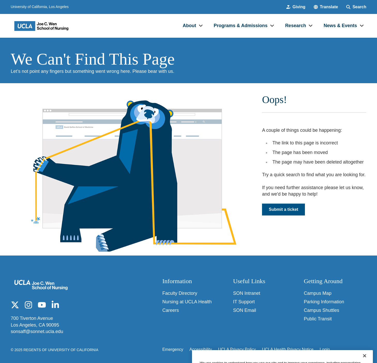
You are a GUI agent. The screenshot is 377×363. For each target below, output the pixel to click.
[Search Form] (356, 7)
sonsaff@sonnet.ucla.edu (37, 331)
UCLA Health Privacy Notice (287, 349)
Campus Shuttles (321, 310)
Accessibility (200, 349)
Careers (170, 310)
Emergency (172, 349)
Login (325, 349)
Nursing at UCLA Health (187, 301)
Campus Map (318, 293)
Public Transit (318, 318)
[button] (326, 7)
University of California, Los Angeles (40, 7)
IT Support (244, 301)
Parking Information (324, 301)
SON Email (244, 310)
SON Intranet (246, 293)
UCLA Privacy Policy (237, 349)
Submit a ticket (283, 209)
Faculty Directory (179, 293)
